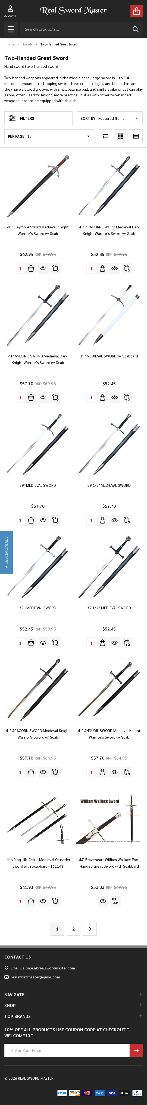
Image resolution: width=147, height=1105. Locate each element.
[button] (6, 552)
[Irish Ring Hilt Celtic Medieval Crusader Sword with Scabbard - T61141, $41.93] (38, 819)
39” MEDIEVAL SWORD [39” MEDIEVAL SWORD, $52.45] (37, 607)
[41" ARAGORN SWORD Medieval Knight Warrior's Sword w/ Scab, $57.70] (38, 689)
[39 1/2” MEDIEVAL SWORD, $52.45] (109, 567)
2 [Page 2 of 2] (73, 929)
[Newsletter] (136, 1050)
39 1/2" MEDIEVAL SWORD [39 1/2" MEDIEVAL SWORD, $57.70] (109, 485)
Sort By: (88, 118)
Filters (21, 118)
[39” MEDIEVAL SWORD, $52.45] (38, 567)
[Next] (90, 929)
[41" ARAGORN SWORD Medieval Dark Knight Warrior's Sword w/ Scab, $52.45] (109, 186)
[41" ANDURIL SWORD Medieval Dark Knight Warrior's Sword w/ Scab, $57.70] (38, 315)
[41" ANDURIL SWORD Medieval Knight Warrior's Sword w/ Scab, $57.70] (109, 689)
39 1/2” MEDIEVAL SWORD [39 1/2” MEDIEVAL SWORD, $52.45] (109, 607)
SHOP (73, 1005)
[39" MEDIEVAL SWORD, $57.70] (38, 444)
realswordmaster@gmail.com (32, 976)
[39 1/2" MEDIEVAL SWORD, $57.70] (109, 444)
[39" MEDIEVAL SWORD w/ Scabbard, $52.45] (109, 315)
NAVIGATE (73, 994)
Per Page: (17, 136)
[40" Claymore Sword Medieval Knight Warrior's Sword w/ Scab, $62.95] (38, 186)
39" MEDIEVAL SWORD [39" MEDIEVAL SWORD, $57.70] (38, 485)
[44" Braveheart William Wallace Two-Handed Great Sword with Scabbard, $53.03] (109, 819)
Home (9, 44)
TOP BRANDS (73, 1016)
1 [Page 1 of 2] (57, 929)
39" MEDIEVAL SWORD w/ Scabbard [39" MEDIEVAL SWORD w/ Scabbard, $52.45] (109, 355)
